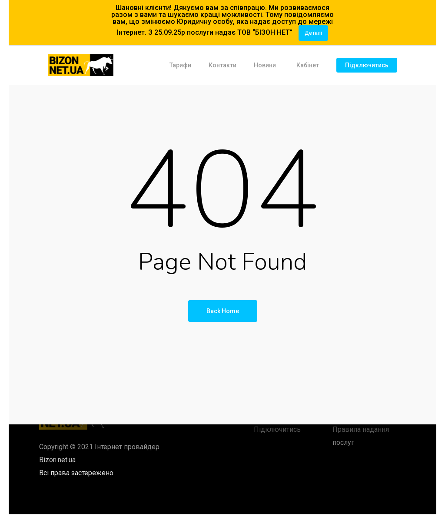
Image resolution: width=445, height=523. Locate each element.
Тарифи (180, 65)
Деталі (313, 33)
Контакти (222, 65)
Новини (265, 65)
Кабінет (307, 65)
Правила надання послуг (360, 436)
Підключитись (367, 65)
